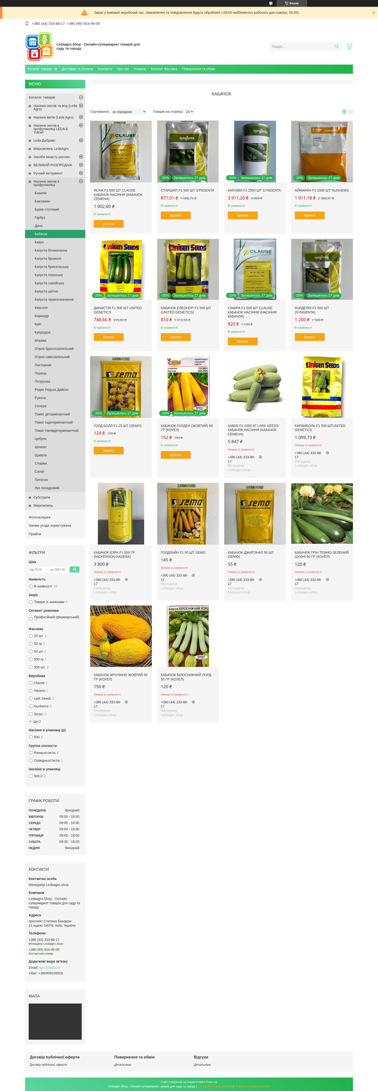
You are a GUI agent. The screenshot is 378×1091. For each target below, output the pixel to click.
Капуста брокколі (48, 258)
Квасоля (41, 308)
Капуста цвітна (46, 291)
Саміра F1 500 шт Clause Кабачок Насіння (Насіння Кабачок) (252, 312)
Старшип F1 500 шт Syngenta (187, 190)
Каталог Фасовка (164, 69)
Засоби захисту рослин (52, 157)
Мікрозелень (43, 505)
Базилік (40, 193)
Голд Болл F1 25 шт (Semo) (118, 426)
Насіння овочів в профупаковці (46, 183)
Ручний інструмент (48, 173)
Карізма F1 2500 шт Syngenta (254, 190)
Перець (41, 373)
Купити (108, 224)
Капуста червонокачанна (54, 299)
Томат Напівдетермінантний (57, 430)
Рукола (40, 398)
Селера (41, 406)
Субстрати (42, 497)
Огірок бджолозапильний (54, 349)
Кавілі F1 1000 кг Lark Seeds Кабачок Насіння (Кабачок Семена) (253, 430)
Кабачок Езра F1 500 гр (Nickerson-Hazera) (114, 555)
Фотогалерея (39, 517)
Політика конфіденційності (252, 1086)
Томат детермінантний (52, 414)
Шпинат (41, 447)
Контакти (105, 69)
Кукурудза (42, 332)
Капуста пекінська (49, 275)
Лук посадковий (47, 488)
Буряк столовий (47, 209)
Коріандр (42, 316)
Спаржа (41, 463)
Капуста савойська (49, 283)
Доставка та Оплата (77, 69)
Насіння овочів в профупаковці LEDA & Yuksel (51, 129)
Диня (39, 226)
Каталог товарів (39, 69)
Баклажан (42, 201)
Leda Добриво (44, 140)
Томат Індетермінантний (54, 422)
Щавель (41, 455)
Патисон (41, 480)
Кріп (38, 324)
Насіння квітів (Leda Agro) (54, 117)
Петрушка (42, 381)
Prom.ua (211, 1082)
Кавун (39, 242)
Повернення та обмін (198, 69)
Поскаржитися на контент (215, 1086)
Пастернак (43, 365)
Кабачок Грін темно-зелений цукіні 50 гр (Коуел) (322, 555)
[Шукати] (336, 46)
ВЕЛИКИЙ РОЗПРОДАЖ (53, 165)
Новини (140, 69)
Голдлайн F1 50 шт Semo (183, 552)
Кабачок (41, 234)
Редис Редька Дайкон (51, 390)
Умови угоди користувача (50, 525)
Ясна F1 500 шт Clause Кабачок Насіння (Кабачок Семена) (118, 194)
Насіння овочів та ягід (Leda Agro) (55, 107)
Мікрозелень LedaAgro (51, 149)
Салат (39, 471)
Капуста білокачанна (51, 250)
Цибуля (40, 439)
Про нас (123, 69)
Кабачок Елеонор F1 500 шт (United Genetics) (186, 310)
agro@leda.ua (49, 968)
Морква (41, 340)
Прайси (35, 534)
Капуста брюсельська (51, 267)
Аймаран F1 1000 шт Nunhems (322, 190)
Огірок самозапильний (52, 357)
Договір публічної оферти (48, 1064)
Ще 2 (37, 721)
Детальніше (122, 1064)
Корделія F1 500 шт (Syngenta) (312, 310)
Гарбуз (40, 218)
